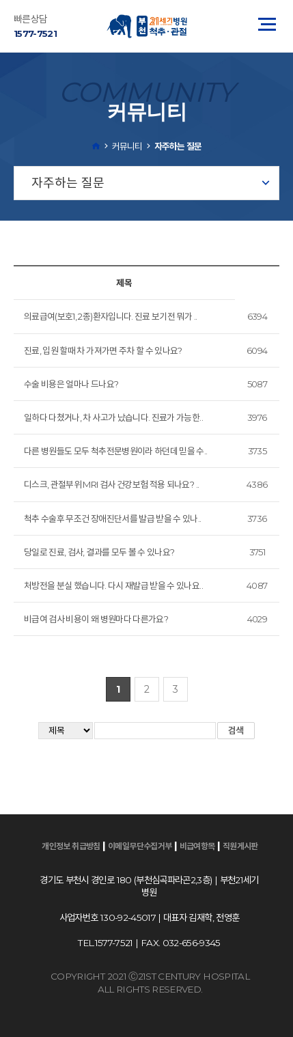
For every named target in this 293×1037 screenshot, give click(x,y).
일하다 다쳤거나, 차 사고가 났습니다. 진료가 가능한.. (113, 417)
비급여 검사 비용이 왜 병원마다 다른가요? (96, 618)
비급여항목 (197, 846)
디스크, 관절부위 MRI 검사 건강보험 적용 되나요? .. (111, 484)
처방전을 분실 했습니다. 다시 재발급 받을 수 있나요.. (113, 585)
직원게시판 (240, 846)
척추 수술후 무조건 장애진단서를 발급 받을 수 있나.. (112, 518)
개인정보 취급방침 (71, 846)
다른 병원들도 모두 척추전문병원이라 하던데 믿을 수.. (116, 450)
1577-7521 (35, 33)
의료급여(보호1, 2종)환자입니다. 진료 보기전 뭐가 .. (110, 316)
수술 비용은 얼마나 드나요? (71, 383)
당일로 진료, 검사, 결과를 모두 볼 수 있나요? (99, 552)
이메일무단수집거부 (140, 846)
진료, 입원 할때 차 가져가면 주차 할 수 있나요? (103, 350)
